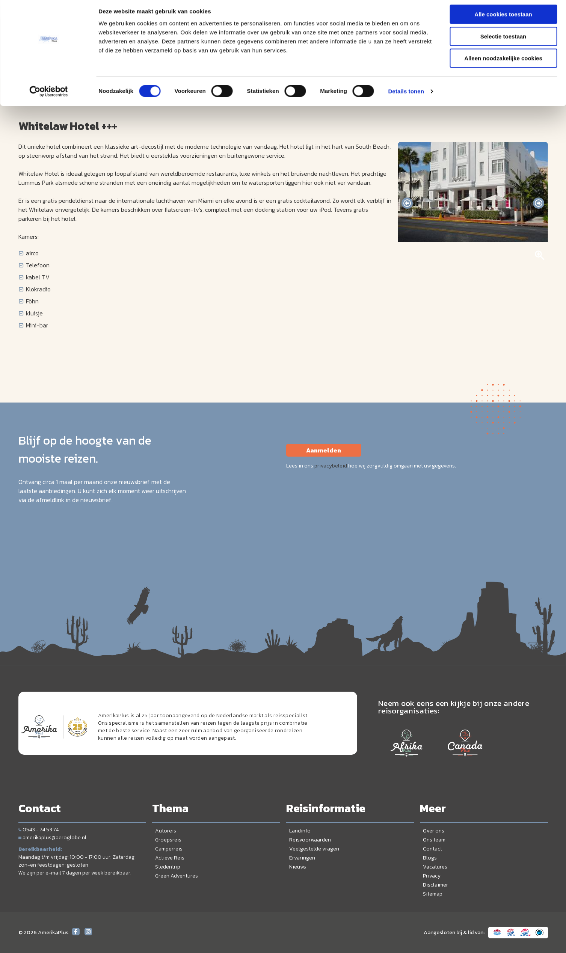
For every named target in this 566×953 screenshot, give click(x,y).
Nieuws (297, 867)
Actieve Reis (169, 858)
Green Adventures (176, 876)
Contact (432, 849)
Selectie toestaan (503, 41)
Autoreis (165, 831)
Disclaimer (435, 885)
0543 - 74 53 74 (38, 830)
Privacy (432, 876)
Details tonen (406, 95)
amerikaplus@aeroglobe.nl (52, 837)
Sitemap (432, 894)
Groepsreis (168, 840)
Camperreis (169, 849)
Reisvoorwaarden (310, 840)
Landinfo (300, 831)
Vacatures (435, 867)
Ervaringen (302, 858)
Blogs (430, 858)
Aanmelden (323, 450)
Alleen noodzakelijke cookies (503, 62)
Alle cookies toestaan (503, 18)
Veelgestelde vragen (314, 849)
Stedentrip (167, 867)
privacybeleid (330, 466)
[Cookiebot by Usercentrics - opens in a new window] (49, 95)
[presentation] (407, 203)
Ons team (434, 840)
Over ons (433, 831)
